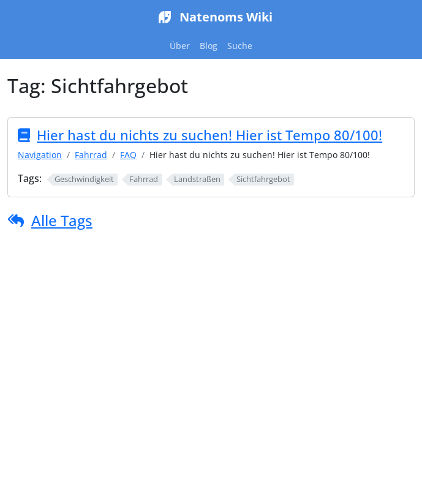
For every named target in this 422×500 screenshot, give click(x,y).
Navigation (40, 155)
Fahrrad (91, 155)
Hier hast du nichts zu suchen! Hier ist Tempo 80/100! (209, 135)
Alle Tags (61, 220)
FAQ (128, 155)
